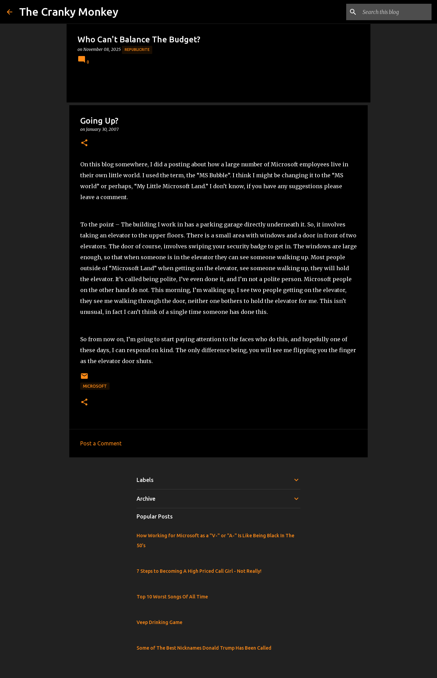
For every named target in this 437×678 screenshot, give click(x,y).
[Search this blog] (396, 12)
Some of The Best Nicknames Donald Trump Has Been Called (204, 648)
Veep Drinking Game (159, 622)
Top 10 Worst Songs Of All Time (172, 596)
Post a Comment (101, 443)
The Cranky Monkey (68, 11)
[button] (84, 143)
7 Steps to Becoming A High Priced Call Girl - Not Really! (199, 571)
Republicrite (137, 49)
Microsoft (95, 386)
